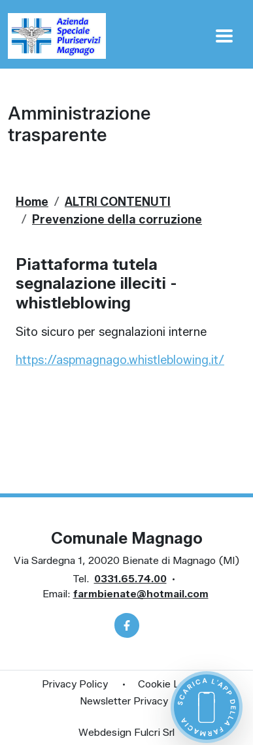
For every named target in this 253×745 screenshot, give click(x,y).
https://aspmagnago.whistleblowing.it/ (120, 360)
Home (32, 202)
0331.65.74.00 (130, 578)
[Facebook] (127, 625)
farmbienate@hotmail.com (141, 594)
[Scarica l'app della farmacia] (207, 707)
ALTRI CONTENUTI (118, 202)
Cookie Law (165, 684)
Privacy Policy (75, 684)
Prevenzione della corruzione (117, 219)
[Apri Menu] (224, 36)
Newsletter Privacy (124, 701)
